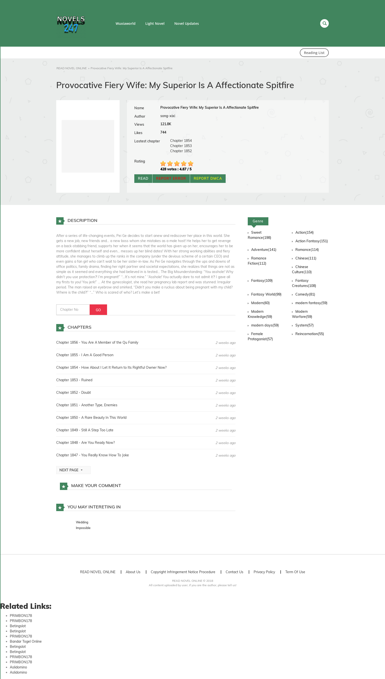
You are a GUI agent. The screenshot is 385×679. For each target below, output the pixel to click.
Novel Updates (186, 23)
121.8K (165, 124)
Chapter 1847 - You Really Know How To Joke (92, 455)
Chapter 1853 (181, 146)
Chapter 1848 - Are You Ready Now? (85, 442)
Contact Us (234, 572)
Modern (260, 303)
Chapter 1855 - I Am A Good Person (84, 355)
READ (143, 178)
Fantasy (262, 280)
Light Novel (155, 23)
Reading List (314, 52)
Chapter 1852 (181, 151)
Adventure (263, 249)
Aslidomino (18, 667)
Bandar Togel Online (26, 641)
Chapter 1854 (181, 140)
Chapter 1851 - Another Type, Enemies (86, 405)
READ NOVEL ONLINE (97, 572)
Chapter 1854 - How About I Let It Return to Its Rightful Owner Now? (111, 367)
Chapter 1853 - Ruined (74, 380)
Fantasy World (266, 294)
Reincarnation (309, 334)
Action (304, 232)
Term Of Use (295, 572)
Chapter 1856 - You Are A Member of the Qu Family (97, 342)
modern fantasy (311, 303)
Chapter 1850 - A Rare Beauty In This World (91, 417)
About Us (133, 572)
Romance (307, 249)
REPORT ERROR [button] (171, 178)
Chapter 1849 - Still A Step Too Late (84, 430)
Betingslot (18, 626)
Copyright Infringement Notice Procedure (183, 572)
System (304, 325)
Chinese (305, 258)
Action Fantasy (311, 241)
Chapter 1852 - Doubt (73, 392)
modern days (265, 325)
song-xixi (167, 116)
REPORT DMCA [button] (208, 178)
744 (163, 132)
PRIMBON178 (21, 615)
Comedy (305, 294)
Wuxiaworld (126, 23)
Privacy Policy (264, 572)
